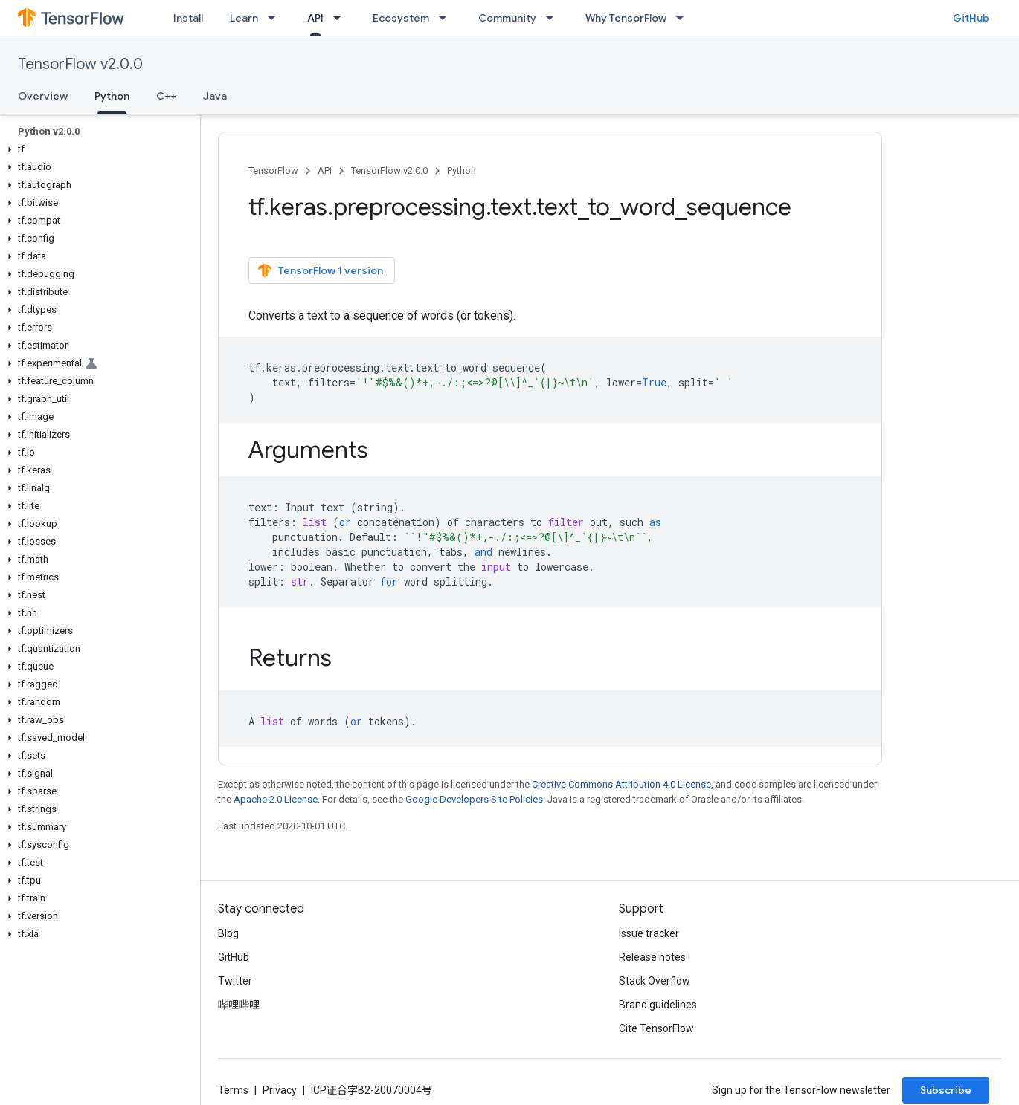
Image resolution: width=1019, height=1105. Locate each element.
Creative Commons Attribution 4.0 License (621, 784)
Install (188, 18)
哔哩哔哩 (239, 1005)
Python (461, 170)
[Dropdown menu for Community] (554, 18)
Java (215, 96)
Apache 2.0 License (276, 799)
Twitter (235, 981)
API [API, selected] (315, 18)
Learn (244, 18)
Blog (228, 933)
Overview (43, 96)
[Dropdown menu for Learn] (276, 18)
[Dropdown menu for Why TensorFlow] (684, 18)
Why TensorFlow (625, 18)
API (325, 170)
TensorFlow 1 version (320, 270)
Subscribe (945, 1090)
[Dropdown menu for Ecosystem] (447, 18)
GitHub (971, 18)
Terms (233, 1090)
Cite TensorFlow (656, 1028)
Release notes (652, 957)
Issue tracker (649, 933)
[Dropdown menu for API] (341, 18)
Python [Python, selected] (111, 96)
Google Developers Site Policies (474, 799)
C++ (166, 96)
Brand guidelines (658, 1005)
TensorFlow (273, 170)
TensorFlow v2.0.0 (80, 64)
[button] (97, 149)
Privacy (280, 1090)
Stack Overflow (654, 981)
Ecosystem (401, 18)
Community (507, 18)
